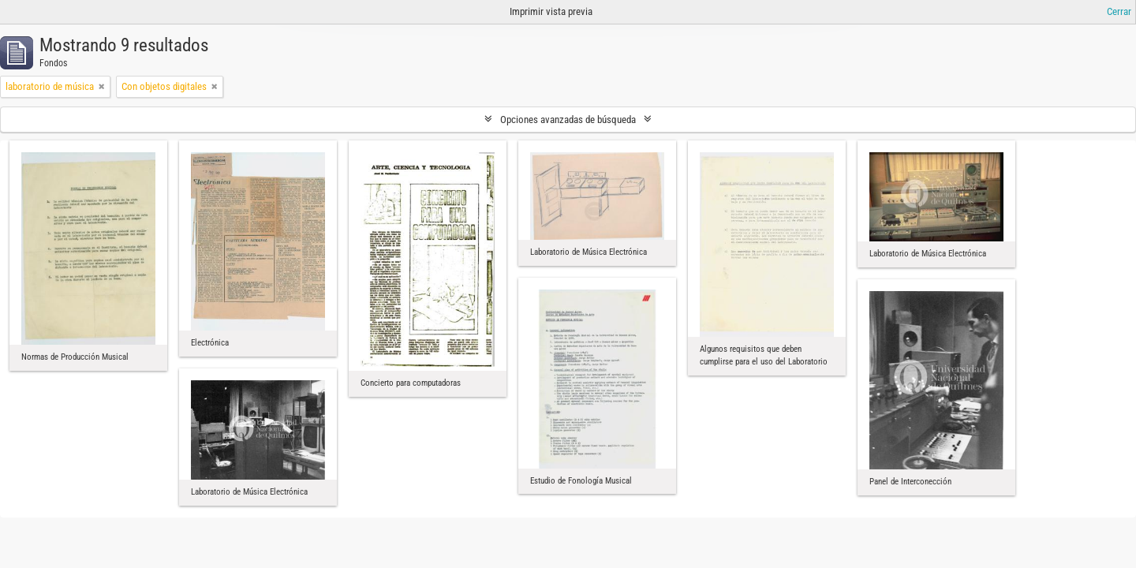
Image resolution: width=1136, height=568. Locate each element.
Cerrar (1119, 11)
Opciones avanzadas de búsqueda (568, 119)
